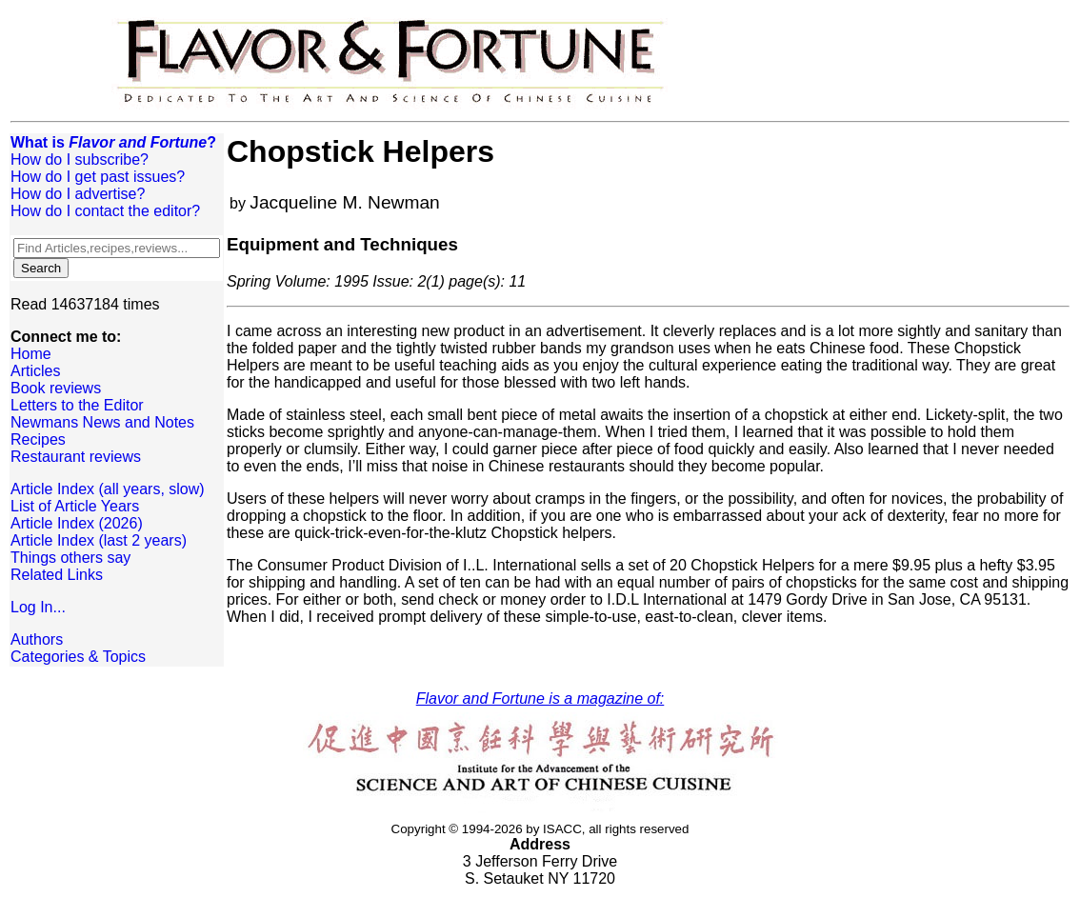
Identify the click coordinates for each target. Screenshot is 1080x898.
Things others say (70, 557)
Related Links (56, 575)
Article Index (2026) (76, 523)
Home (30, 354)
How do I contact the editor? (105, 211)
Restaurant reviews (75, 457)
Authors (36, 639)
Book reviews (55, 388)
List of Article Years (74, 506)
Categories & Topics (78, 657)
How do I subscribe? (79, 159)
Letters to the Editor (77, 405)
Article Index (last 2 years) (98, 540)
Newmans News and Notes (102, 422)
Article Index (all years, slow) (107, 489)
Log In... (38, 607)
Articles (35, 371)
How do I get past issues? (97, 177)
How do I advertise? (77, 194)
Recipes (38, 439)
